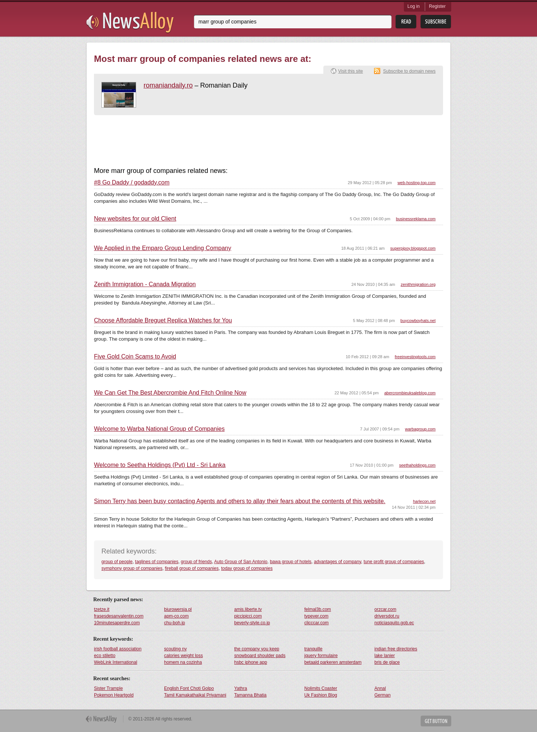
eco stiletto (104, 655)
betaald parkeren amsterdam (332, 662)
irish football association (117, 648)
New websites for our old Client (135, 219)
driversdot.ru (386, 616)
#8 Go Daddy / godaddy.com (132, 183)
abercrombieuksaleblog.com (410, 393)
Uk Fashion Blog (320, 695)
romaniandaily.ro (168, 85)
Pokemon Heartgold (114, 695)
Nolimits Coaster (320, 688)
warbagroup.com (420, 429)
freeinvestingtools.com (415, 356)
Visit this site (350, 71)
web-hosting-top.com (417, 182)
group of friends (196, 561)
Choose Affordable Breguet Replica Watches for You (163, 321)
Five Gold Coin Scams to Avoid (135, 357)
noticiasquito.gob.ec (394, 622)
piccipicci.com (248, 616)
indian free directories (395, 648)
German (382, 695)
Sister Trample (108, 688)
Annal (380, 688)
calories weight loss (183, 655)
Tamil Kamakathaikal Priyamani (195, 695)
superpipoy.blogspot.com (413, 248)
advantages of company (337, 561)
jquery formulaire (320, 655)
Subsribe (435, 22)
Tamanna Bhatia (250, 695)
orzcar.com (385, 609)
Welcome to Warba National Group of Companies (159, 429)
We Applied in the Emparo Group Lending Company (162, 248)
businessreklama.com (416, 219)
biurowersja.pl (178, 609)
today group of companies (247, 568)
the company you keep (256, 648)
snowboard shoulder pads (259, 655)
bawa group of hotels (290, 561)
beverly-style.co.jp (252, 622)
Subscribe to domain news (409, 71)
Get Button (436, 721)
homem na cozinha (183, 662)
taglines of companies (156, 561)
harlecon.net (424, 501)
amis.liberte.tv (248, 609)
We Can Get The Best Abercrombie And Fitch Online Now (170, 393)
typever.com (316, 616)
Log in (414, 6)
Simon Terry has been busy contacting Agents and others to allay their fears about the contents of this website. (240, 501)
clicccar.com (316, 622)
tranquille (313, 648)
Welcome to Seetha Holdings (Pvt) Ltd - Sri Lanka (160, 465)
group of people (116, 561)
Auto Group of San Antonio (240, 561)
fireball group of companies (192, 568)
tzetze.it (101, 609)
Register (437, 6)
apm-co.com (176, 616)
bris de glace (387, 662)
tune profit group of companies (394, 561)
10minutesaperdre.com (117, 622)
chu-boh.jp (174, 622)
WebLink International (115, 662)
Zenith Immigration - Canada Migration (145, 284)
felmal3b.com (317, 609)
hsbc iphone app (250, 662)
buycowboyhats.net (418, 320)
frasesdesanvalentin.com (119, 616)
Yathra (240, 688)
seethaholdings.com (417, 465)
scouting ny (175, 648)
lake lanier (384, 655)
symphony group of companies (131, 568)
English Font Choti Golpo (189, 688)
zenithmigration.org (418, 284)
